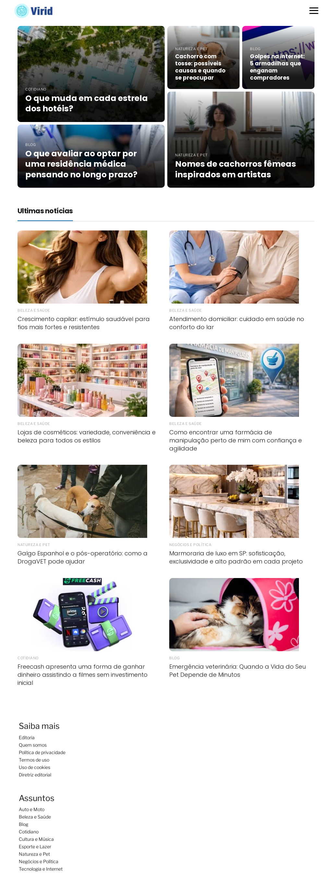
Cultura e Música (36, 839)
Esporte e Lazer (35, 846)
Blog (23, 824)
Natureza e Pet (34, 854)
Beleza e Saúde (35, 816)
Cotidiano (29, 831)
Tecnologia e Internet (41, 869)
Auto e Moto (31, 809)
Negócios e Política (38, 861)
